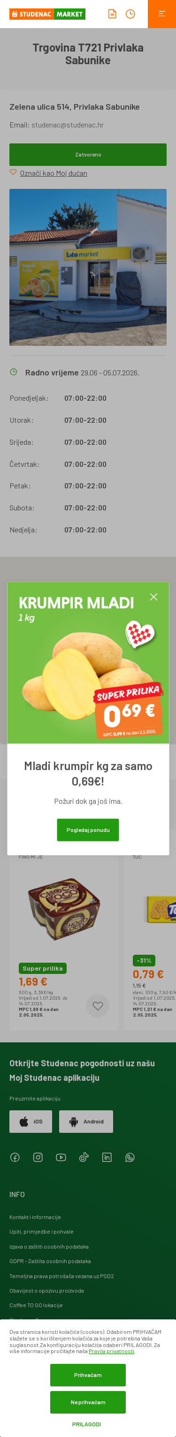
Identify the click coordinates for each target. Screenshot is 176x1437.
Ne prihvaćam (88, 1402)
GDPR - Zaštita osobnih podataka (50, 1260)
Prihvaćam (88, 1374)
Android (86, 1121)
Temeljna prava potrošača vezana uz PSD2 (61, 1275)
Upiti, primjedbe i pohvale (41, 1231)
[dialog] (88, 1378)
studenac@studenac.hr (67, 124)
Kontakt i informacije (35, 1216)
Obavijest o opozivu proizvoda (46, 1290)
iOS (31, 1121)
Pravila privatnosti (111, 1350)
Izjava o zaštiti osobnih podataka (49, 1246)
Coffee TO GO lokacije (36, 1305)
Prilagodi (86, 1424)
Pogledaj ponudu (88, 829)
